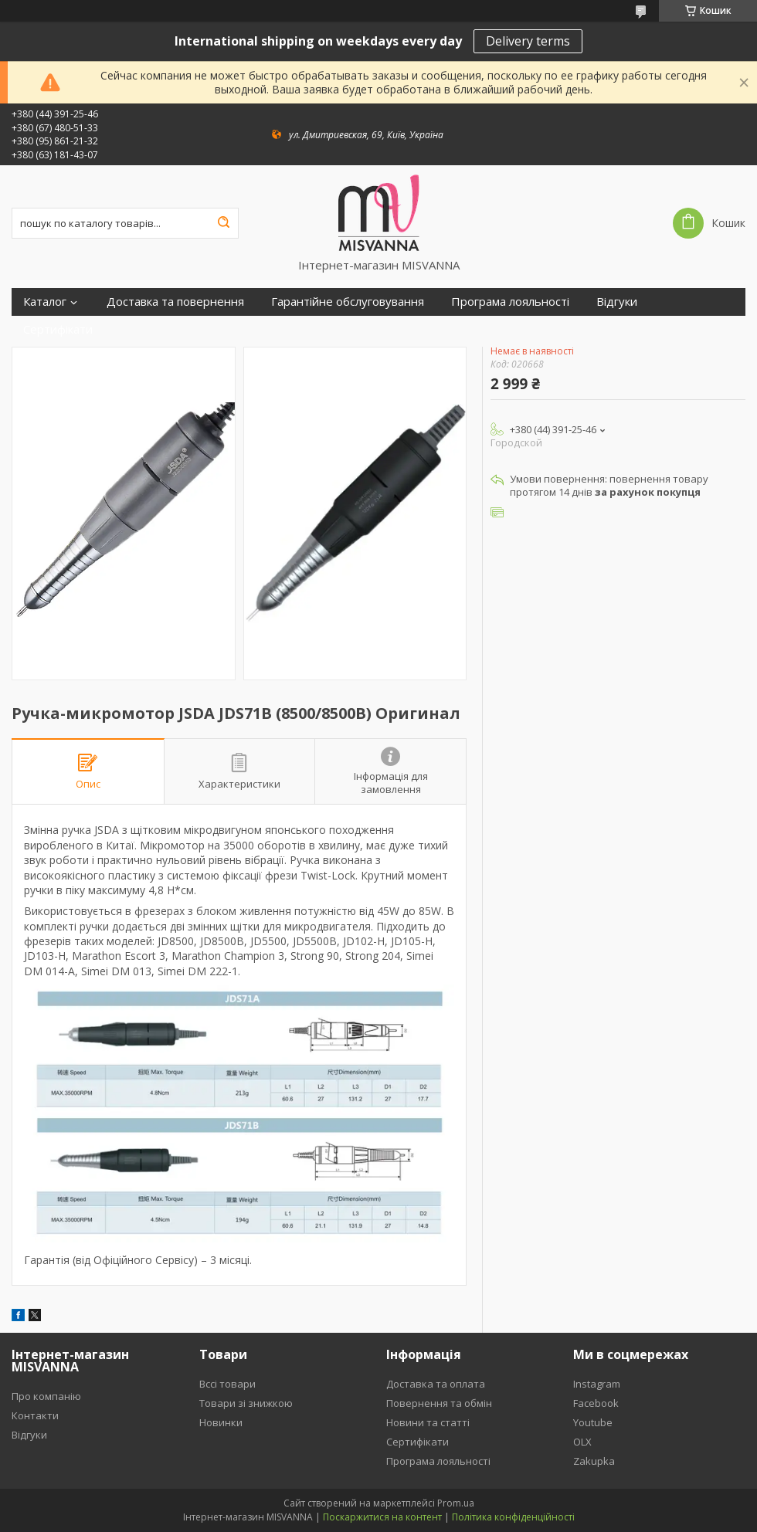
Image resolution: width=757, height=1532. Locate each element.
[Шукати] (223, 223)
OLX (582, 1442)
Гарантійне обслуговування (347, 301)
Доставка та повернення (175, 301)
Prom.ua (455, 1503)
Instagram (596, 1384)
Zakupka (594, 1461)
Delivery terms (528, 40)
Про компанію (46, 1396)
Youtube (593, 1422)
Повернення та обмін (439, 1403)
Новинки (221, 1422)
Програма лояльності (510, 301)
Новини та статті (428, 1422)
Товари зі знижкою (246, 1403)
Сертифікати (58, 329)
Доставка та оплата (435, 1384)
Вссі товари (227, 1384)
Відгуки (616, 301)
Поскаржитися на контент (382, 1517)
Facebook (596, 1403)
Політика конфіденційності (513, 1517)
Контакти (35, 1415)
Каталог (44, 301)
